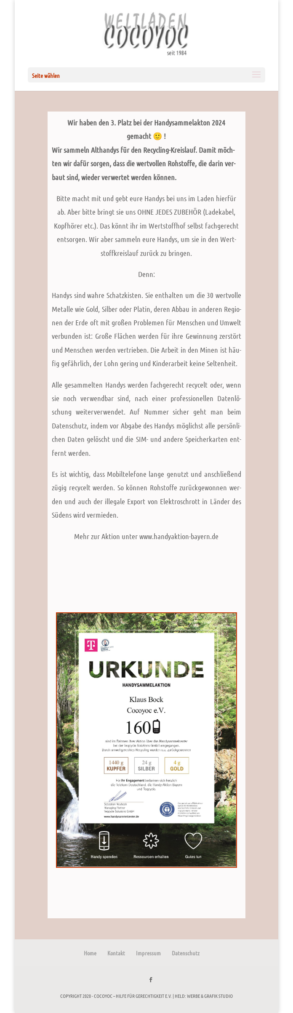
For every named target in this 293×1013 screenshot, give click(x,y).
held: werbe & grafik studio (204, 995)
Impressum (148, 953)
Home (90, 953)
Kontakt (116, 953)
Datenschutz (186, 953)
